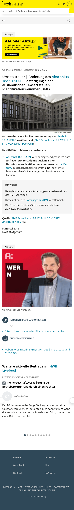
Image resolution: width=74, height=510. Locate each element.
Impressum (9, 487)
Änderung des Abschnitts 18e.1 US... (34, 11)
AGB (20, 487)
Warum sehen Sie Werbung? (16, 61)
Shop (47, 465)
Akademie (50, 457)
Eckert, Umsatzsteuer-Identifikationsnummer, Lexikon (35, 331)
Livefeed (17, 473)
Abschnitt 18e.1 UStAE (18, 157)
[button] (59, 4)
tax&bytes (50, 473)
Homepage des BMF (37, 200)
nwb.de (17, 457)
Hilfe (48, 487)
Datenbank (18, 465)
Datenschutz (61, 487)
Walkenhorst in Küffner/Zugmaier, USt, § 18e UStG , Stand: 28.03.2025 (38, 351)
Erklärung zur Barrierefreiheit (37, 490)
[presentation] (2, 400)
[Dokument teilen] (68, 20)
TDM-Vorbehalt (34, 487)
